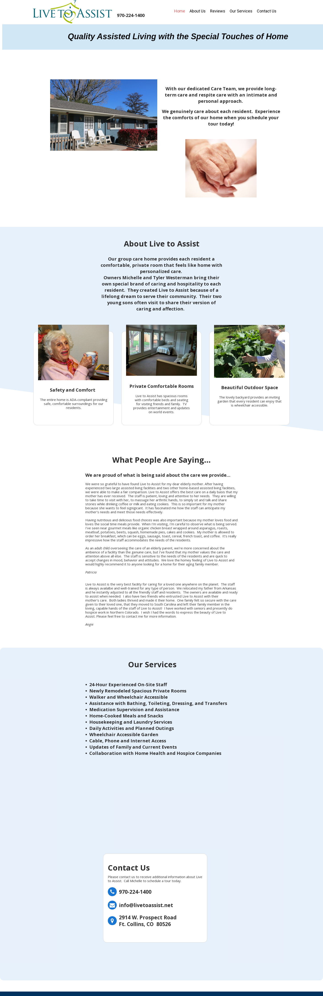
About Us (198, 11)
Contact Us (266, 11)
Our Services (241, 11)
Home (179, 11)
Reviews (217, 11)
